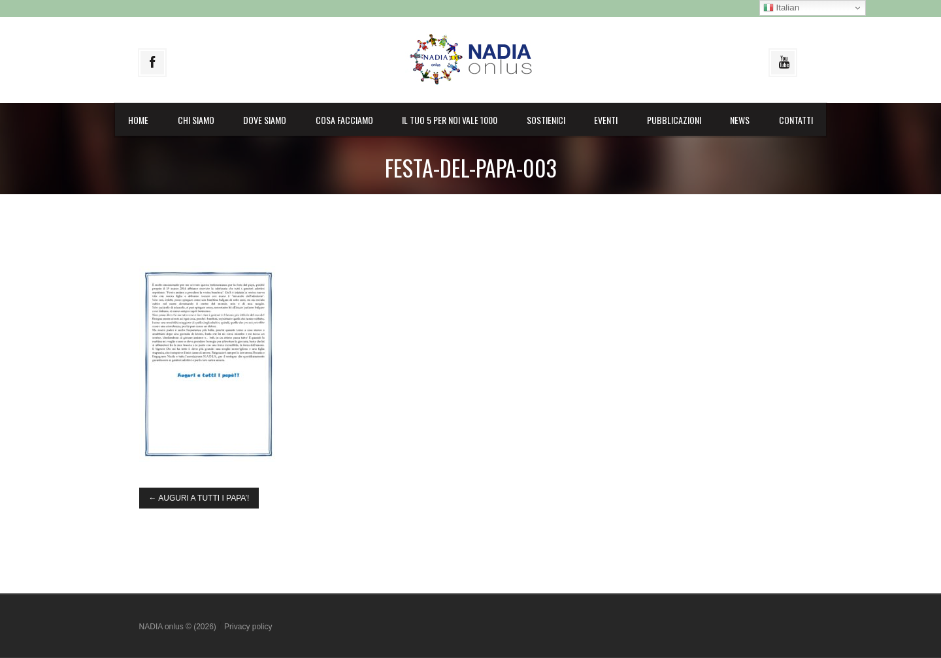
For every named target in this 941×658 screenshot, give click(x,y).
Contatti (796, 120)
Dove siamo (264, 120)
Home (138, 120)
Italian (781, 8)
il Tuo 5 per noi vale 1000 (449, 120)
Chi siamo (196, 120)
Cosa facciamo (344, 120)
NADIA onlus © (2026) (179, 626)
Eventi (606, 120)
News (740, 120)
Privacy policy (248, 626)
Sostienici (546, 120)
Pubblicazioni (674, 120)
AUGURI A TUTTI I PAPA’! (199, 498)
